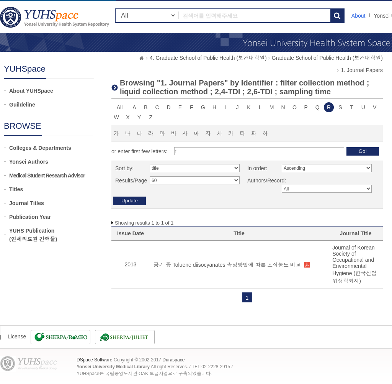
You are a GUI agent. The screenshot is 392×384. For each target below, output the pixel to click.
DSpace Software (94, 360)
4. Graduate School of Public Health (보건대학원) (208, 58)
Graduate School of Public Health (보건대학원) (327, 58)
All (120, 107)
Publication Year (30, 217)
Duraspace (173, 360)
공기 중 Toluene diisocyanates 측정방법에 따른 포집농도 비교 (227, 265)
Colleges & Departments (40, 148)
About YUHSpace (31, 91)
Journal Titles (26, 203)
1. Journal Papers (362, 70)
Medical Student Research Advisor (47, 175)
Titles (16, 189)
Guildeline (22, 105)
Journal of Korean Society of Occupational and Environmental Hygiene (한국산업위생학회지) (354, 264)
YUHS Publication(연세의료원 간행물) (33, 235)
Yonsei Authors (28, 162)
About (358, 16)
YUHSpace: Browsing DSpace (55, 17)
